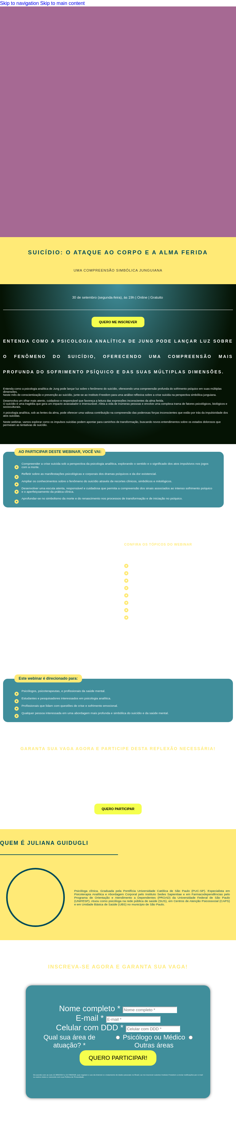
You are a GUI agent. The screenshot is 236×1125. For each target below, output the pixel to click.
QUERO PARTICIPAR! (117, 1058)
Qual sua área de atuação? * (69, 1041)
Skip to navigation (20, 3)
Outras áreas (153, 1045)
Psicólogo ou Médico (154, 1037)
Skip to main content (62, 3)
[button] (59, 452)
